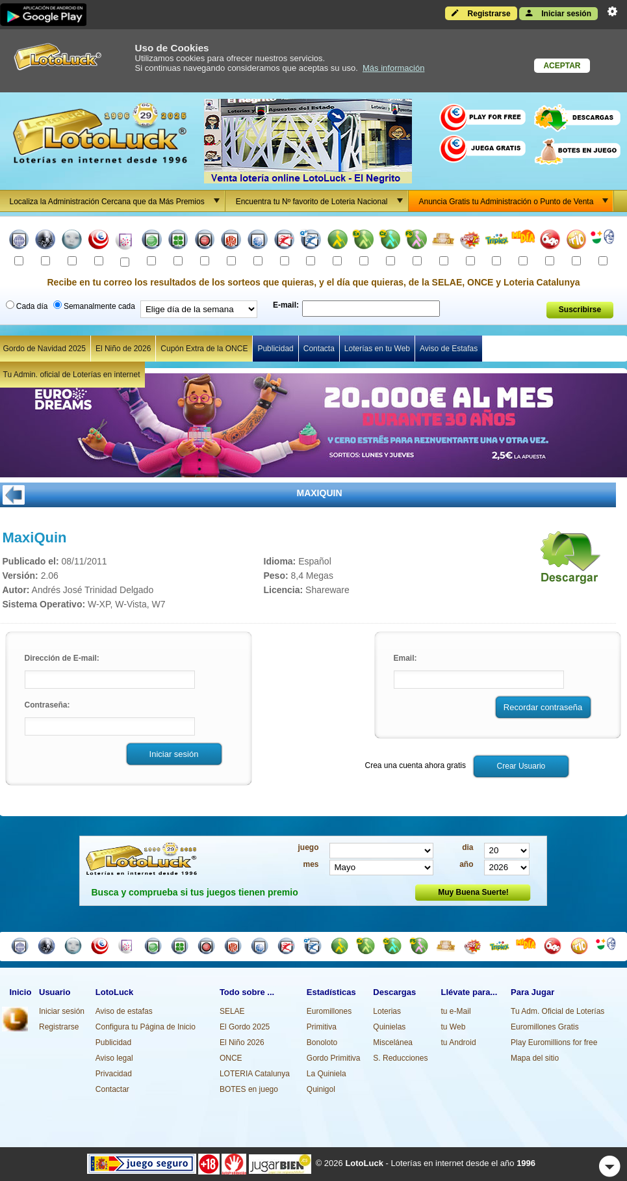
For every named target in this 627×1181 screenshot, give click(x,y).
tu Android (458, 1042)
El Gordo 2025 (245, 1026)
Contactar (112, 1089)
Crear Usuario (521, 766)
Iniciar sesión (558, 13)
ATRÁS (13, 495)
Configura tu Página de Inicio (146, 1026)
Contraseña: (47, 705)
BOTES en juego (249, 1089)
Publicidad (275, 348)
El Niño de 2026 (123, 348)
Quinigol (321, 1089)
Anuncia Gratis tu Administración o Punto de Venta (516, 201)
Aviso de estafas (124, 1011)
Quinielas (389, 1026)
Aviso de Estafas (449, 348)
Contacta (319, 348)
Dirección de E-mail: (62, 658)
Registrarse (481, 13)
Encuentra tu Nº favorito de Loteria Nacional (321, 201)
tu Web (453, 1026)
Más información (393, 68)
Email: (405, 658)
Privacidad (114, 1073)
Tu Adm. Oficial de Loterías (557, 1011)
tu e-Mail (456, 1011)
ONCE (231, 1058)
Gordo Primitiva (334, 1058)
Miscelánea (393, 1042)
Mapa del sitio (535, 1058)
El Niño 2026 (242, 1042)
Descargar (566, 561)
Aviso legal (114, 1058)
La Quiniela (326, 1073)
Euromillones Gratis (545, 1026)
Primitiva (322, 1026)
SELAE (232, 1011)
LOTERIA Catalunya (255, 1073)
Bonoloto (322, 1042)
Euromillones (329, 1011)
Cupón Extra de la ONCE (204, 348)
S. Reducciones (400, 1058)
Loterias (387, 1011)
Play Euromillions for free (554, 1042)
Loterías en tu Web (377, 348)
